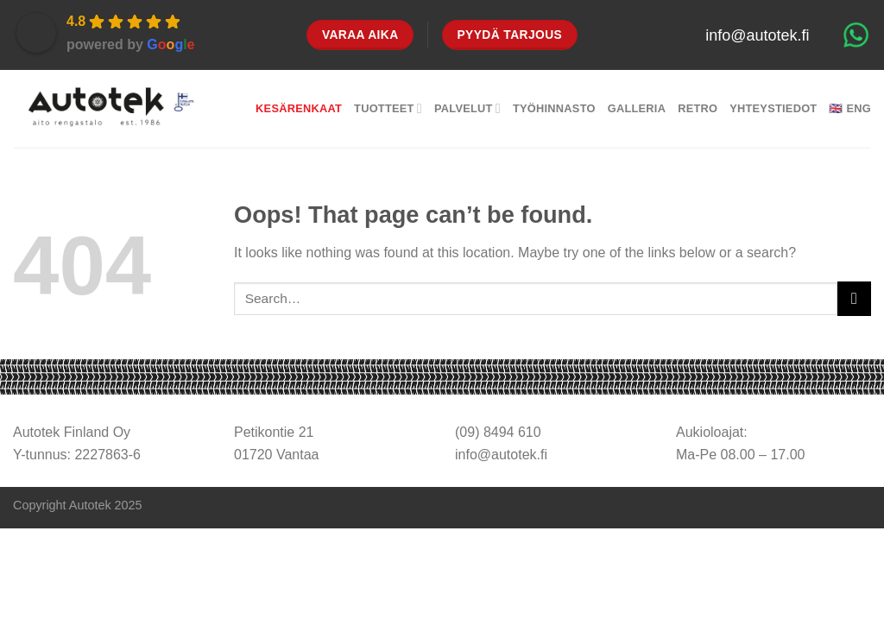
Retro (697, 108)
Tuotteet (388, 108)
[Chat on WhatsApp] (856, 34)
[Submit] (854, 298)
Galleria (637, 108)
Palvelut (467, 108)
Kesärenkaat (299, 108)
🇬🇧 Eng (850, 108)
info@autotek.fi (757, 35)
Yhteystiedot (773, 108)
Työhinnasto (554, 108)
